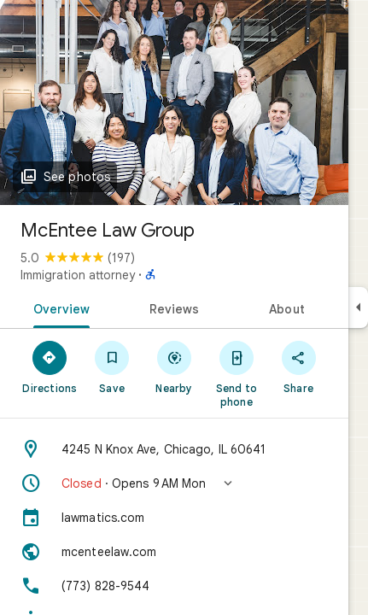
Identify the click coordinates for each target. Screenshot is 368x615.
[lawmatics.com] (174, 518)
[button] (174, 483)
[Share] (298, 366)
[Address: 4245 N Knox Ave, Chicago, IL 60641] (174, 449)
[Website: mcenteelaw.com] (174, 552)
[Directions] (50, 366)
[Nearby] (174, 366)
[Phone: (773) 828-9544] (174, 586)
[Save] (112, 366)
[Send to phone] (236, 373)
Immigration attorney (77, 275)
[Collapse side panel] (358, 307)
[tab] (58, 307)
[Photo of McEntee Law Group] (174, 102)
